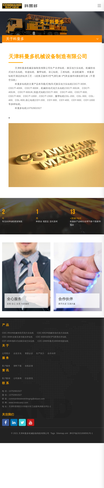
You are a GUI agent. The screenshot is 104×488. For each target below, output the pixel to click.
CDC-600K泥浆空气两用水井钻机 (51, 337)
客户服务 (6, 366)
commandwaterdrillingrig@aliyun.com (27, 399)
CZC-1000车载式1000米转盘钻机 (53, 341)
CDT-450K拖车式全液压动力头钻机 (18, 341)
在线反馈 (29, 366)
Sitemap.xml (62, 433)
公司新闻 (17, 378)
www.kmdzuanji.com (18, 402)
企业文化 (17, 353)
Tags (53, 433)
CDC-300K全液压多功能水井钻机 (17, 337)
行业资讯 (29, 378)
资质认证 (29, 353)
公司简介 (6, 353)
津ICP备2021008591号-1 (81, 433)
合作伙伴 (52, 353)
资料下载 (17, 366)
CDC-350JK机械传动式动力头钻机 (18, 333)
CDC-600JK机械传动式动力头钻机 (53, 333)
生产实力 (40, 353)
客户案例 (6, 378)
